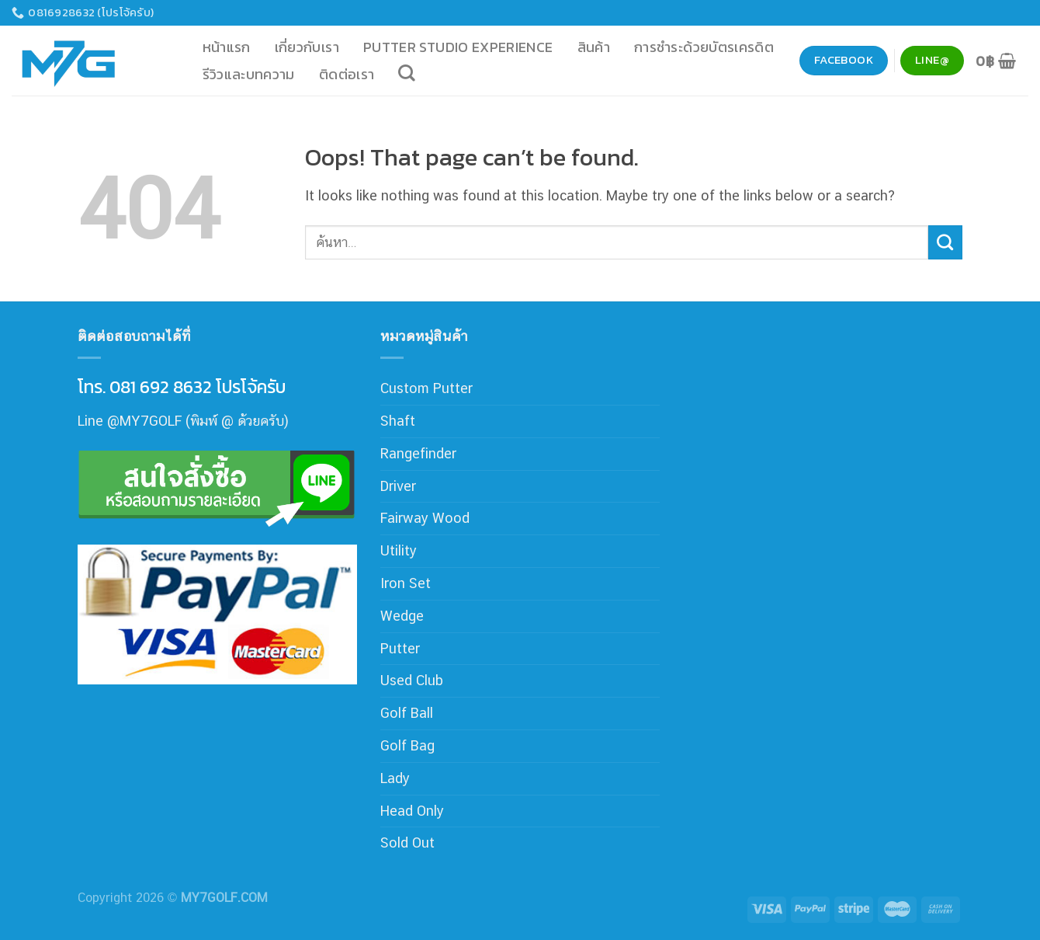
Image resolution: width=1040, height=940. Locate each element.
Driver (398, 486)
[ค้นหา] (407, 73)
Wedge (402, 616)
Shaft (397, 421)
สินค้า (593, 47)
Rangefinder (418, 453)
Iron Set (405, 583)
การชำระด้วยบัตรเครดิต (704, 47)
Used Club (411, 680)
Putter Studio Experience (458, 47)
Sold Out (407, 842)
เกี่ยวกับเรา (307, 47)
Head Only (412, 810)
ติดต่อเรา (347, 74)
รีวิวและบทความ (249, 74)
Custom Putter (426, 388)
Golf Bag (407, 745)
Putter (400, 648)
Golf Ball (406, 713)
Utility (398, 550)
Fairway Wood (425, 518)
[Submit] (945, 242)
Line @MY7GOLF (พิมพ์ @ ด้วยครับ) (183, 421)
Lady (395, 778)
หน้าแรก (227, 47)
